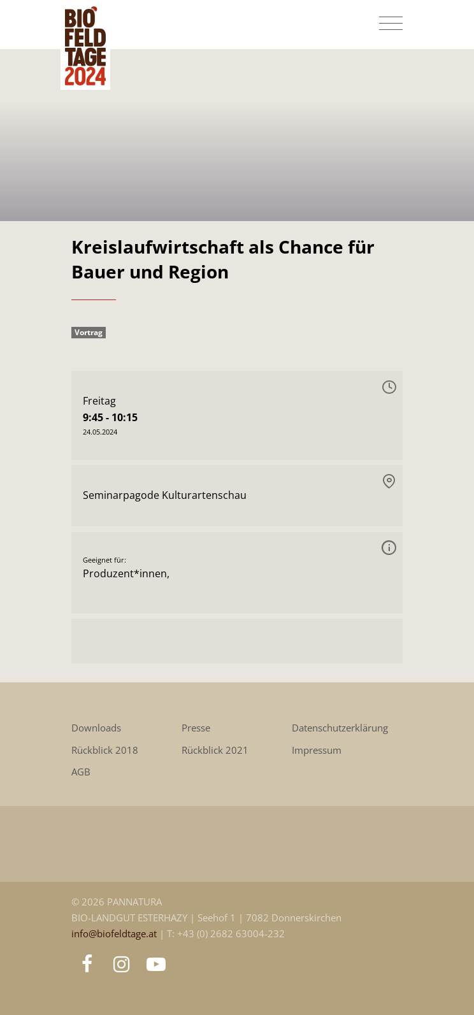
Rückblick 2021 (215, 750)
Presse (196, 728)
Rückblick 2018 (104, 750)
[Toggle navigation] (391, 23)
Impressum (316, 750)
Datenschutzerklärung (340, 728)
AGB (80, 772)
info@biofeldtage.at (115, 933)
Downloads (96, 728)
